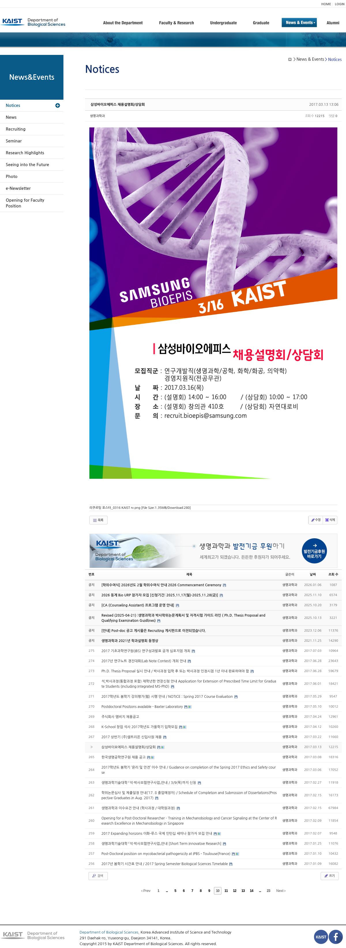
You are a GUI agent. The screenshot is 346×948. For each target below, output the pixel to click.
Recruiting (16, 129)
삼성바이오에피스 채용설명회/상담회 (118, 104)
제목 (189, 574)
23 (268, 891)
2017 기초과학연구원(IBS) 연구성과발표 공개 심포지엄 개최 (146, 651)
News (11, 117)
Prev (146, 891)
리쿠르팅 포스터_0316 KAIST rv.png (140, 507)
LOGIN (340, 4)
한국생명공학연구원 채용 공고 (124, 757)
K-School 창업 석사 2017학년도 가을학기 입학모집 (140, 727)
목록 (98, 520)
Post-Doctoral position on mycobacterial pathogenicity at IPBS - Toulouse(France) (166, 854)
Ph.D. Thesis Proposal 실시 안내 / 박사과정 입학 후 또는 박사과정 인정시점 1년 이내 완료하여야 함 (175, 671)
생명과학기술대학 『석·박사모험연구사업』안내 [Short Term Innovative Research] (162, 843)
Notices (13, 105)
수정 (316, 520)
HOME (326, 4)
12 (234, 891)
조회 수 (333, 574)
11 (225, 891)
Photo (11, 177)
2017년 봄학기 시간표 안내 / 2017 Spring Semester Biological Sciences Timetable (165, 864)
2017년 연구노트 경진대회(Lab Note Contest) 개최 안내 (144, 661)
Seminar (14, 141)
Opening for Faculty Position (25, 203)
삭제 (330, 520)
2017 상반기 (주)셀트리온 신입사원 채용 (132, 737)
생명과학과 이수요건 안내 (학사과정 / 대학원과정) (138, 808)
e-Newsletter (18, 188)
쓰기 (329, 875)
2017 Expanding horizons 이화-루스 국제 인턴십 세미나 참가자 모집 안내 (157, 833)
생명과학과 (97, 116)
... (167, 891)
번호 (92, 574)
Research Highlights (25, 153)
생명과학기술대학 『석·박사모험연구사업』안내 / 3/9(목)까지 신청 (149, 782)
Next (280, 891)
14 (251, 891)
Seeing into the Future (27, 165)
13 (243, 891)
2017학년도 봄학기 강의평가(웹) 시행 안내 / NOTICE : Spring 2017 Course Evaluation (167, 696)
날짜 (313, 574)
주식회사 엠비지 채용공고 (120, 717)
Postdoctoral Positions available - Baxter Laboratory (142, 706)
